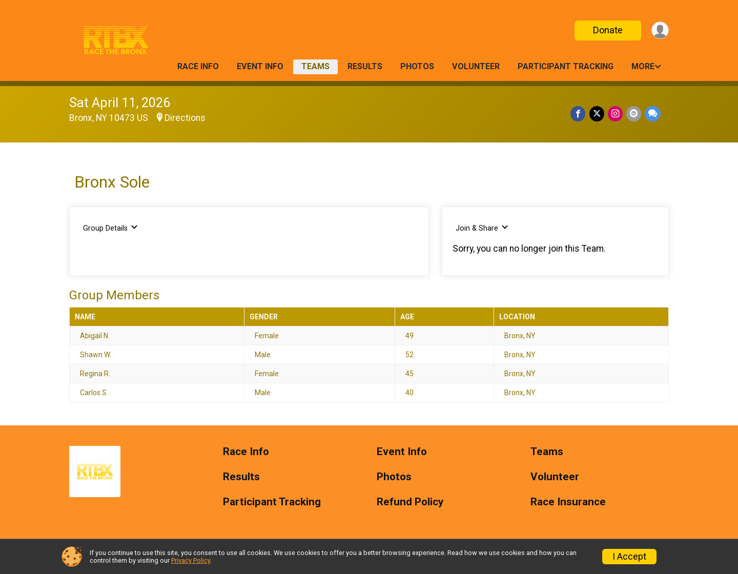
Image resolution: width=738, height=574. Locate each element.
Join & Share (482, 228)
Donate (606, 30)
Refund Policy (410, 502)
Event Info (260, 66)
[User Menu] (659, 30)
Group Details (110, 228)
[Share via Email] (634, 114)
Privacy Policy (190, 560)
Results (364, 66)
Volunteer (476, 66)
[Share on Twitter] (598, 114)
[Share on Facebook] (580, 114)
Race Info (198, 66)
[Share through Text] (653, 114)
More (642, 66)
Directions (185, 118)
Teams (315, 66)
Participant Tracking (565, 66)
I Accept (629, 556)
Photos (417, 66)
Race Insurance (568, 502)
